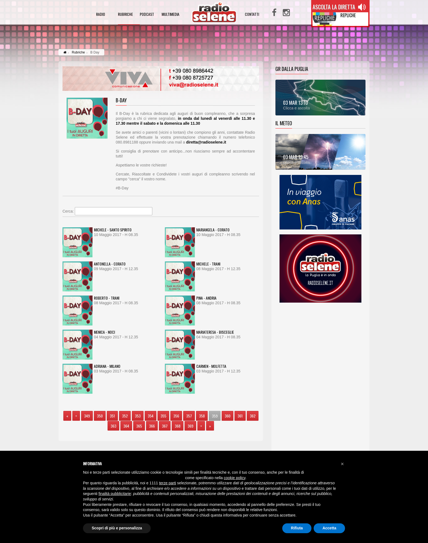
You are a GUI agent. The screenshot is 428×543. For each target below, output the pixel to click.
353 (138, 416)
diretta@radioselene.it (206, 142)
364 (126, 426)
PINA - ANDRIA (206, 298)
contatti (252, 14)
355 (163, 416)
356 (176, 416)
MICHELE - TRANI (208, 264)
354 (150, 416)
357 (189, 416)
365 (139, 426)
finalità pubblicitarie (115, 493)
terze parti (167, 483)
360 (227, 416)
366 (152, 426)
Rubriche (78, 52)
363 (113, 426)
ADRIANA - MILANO (107, 366)
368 (177, 426)
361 (240, 416)
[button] (342, 464)
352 (125, 416)
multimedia (170, 14)
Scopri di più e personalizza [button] (117, 528)
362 (252, 416)
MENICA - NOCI (104, 332)
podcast (147, 14)
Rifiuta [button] (297, 528)
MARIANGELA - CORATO (213, 229)
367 (165, 426)
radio (100, 14)
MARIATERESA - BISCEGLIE (215, 332)
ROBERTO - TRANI (106, 298)
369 (190, 426)
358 (202, 416)
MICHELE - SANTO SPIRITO (113, 229)
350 (100, 416)
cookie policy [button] (234, 478)
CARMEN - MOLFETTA (211, 366)
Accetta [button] (329, 528)
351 (112, 416)
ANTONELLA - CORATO (110, 264)
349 (87, 416)
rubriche (125, 14)
